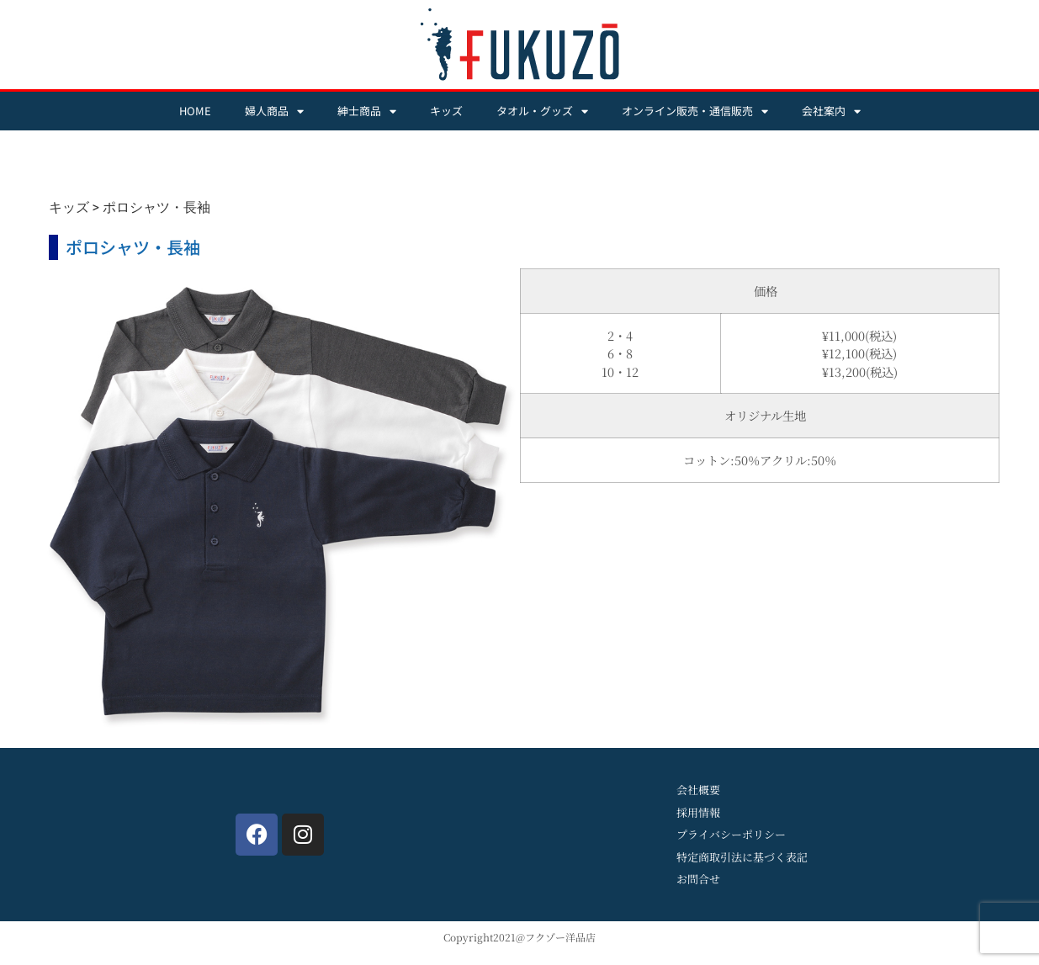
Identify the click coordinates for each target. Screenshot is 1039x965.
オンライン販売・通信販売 (695, 111)
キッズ (446, 111)
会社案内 (831, 111)
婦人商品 (274, 111)
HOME (195, 111)
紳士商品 (366, 111)
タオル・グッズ (542, 111)
